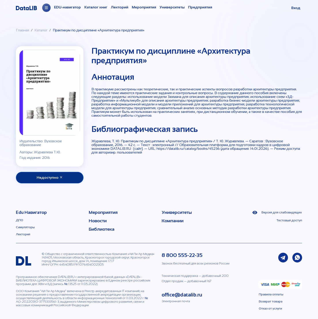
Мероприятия (144, 7)
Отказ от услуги (270, 308)
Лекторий (119, 7)
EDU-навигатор (67, 7)
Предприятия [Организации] (200, 7)
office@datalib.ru (182, 295)
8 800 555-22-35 (182, 255)
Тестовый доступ (289, 220)
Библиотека (101, 229)
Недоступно (50, 177)
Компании (173, 220)
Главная (22, 30)
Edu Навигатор (31, 212)
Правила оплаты (271, 294)
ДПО (19, 220)
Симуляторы (25, 227)
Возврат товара (270, 301)
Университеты (172, 7)
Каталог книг (95, 7)
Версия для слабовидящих (277, 213)
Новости (98, 220)
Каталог (40, 30)
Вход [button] (295, 8)
